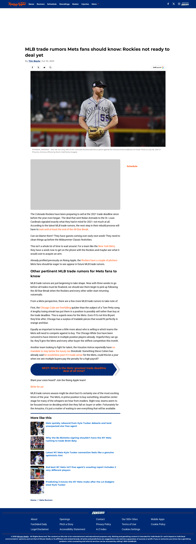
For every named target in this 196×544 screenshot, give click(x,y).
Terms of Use (129, 524)
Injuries (85, 4)
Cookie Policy (158, 524)
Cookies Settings (131, 529)
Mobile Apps (157, 519)
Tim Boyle (34, 61)
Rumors (41, 4)
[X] (174, 4)
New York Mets (106, 246)
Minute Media (23, 536)
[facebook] (168, 4)
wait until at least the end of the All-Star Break (63, 229)
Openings (65, 519)
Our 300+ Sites (130, 519)
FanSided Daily (39, 524)
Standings (64, 4)
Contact (100, 519)
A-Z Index (101, 529)
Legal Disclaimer (40, 529)
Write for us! (37, 386)
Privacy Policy (103, 524)
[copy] (50, 67)
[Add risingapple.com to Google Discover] (158, 67)
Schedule (52, 4)
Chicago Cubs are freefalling (55, 307)
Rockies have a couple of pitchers (99, 260)
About (34, 519)
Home (33, 500)
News (31, 4)
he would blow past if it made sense (63, 354)
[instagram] (179, 4)
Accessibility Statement (72, 529)
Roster (75, 4)
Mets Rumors (45, 500)
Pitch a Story (66, 524)
